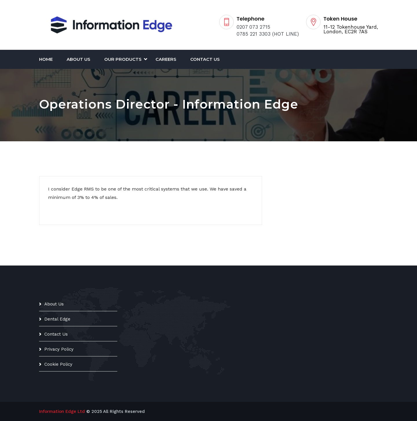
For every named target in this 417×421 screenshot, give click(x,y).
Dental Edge (57, 319)
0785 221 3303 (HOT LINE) (268, 34)
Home (46, 59)
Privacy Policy (59, 349)
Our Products (123, 59)
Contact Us (205, 59)
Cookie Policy (58, 364)
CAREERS (166, 59)
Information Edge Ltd (62, 411)
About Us (78, 59)
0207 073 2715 (253, 27)
